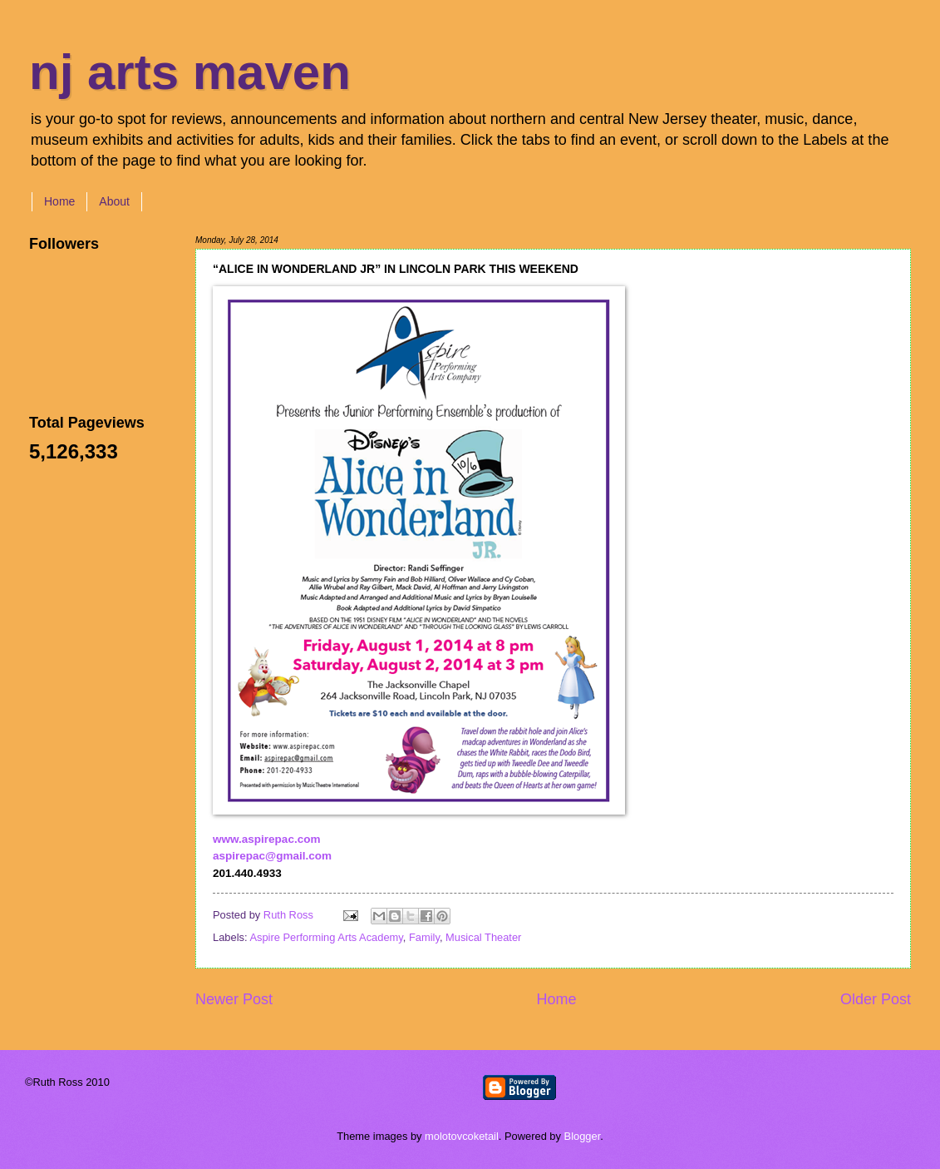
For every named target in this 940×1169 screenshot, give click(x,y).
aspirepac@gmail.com (272, 856)
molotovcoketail (462, 1136)
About (114, 201)
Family (424, 937)
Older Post (875, 999)
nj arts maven (190, 72)
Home (59, 201)
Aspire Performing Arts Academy (325, 937)
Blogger (582, 1136)
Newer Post (234, 999)
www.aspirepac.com (266, 839)
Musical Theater (483, 937)
